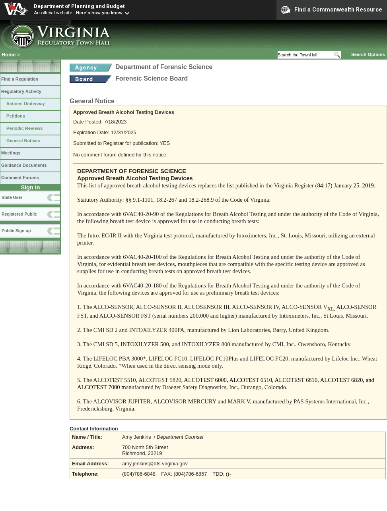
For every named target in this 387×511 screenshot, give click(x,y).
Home (9, 55)
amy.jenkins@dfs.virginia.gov (155, 464)
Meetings (10, 152)
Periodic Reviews (24, 128)
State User (12, 197)
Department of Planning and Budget (79, 6)
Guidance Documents (24, 165)
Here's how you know (99, 12)
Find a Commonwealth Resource (331, 10)
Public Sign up (16, 230)
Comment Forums (20, 177)
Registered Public (19, 214)
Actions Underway (25, 103)
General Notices (23, 140)
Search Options (368, 54)
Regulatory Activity (21, 91)
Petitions (15, 116)
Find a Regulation (19, 79)
